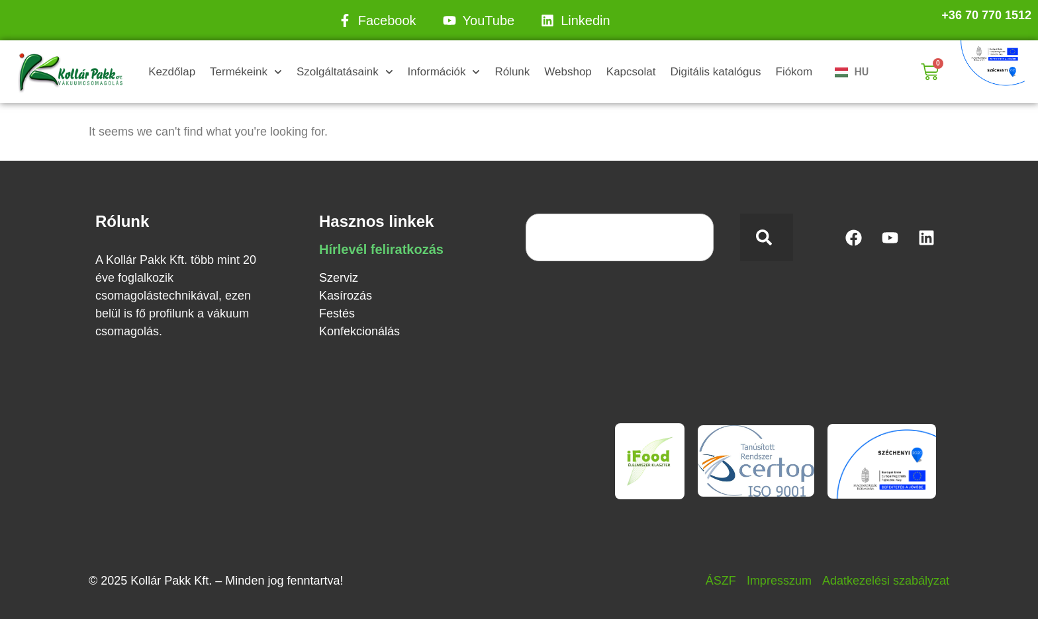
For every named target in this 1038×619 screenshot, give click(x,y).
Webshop (568, 71)
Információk (444, 72)
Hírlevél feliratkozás (381, 249)
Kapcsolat (631, 71)
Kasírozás (345, 295)
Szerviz (338, 277)
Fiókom (794, 71)
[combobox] (620, 237)
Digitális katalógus (715, 71)
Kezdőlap (171, 71)
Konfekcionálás (359, 331)
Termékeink (246, 72)
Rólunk (512, 71)
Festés (337, 313)
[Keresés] (766, 237)
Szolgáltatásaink (345, 72)
